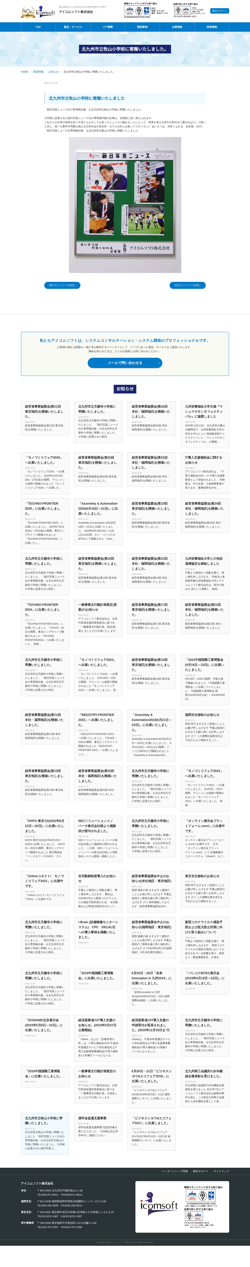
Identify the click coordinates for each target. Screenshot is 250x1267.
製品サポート (219, 10)
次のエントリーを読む (187, 285)
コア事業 (107, 26)
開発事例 (142, 26)
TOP (38, 26)
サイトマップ (221, 1192)
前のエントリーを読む (62, 285)
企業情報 (177, 26)
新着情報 (39, 71)
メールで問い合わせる (132, 363)
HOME (25, 71)
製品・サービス (73, 26)
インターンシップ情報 (175, 1192)
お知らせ (54, 71)
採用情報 (212, 26)
